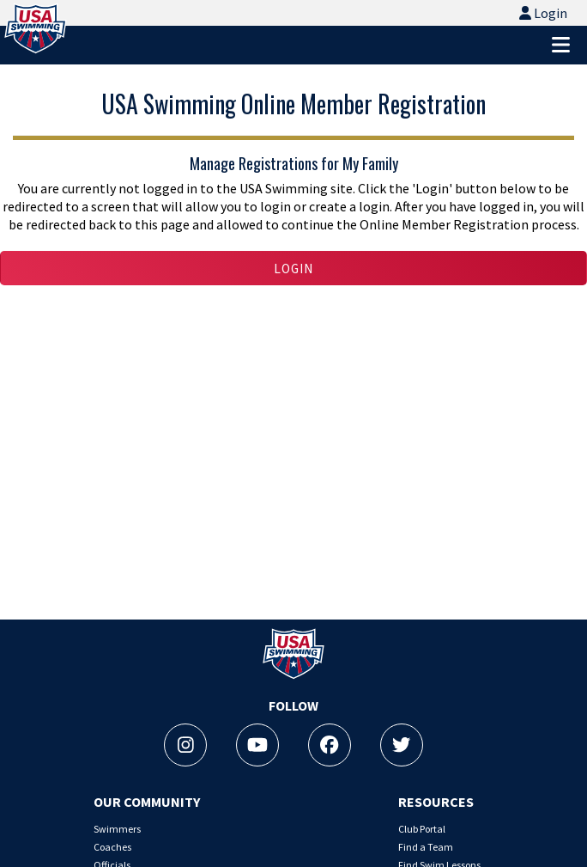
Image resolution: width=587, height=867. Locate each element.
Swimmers (117, 828)
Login (543, 10)
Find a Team (425, 846)
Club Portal (421, 828)
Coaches (112, 846)
